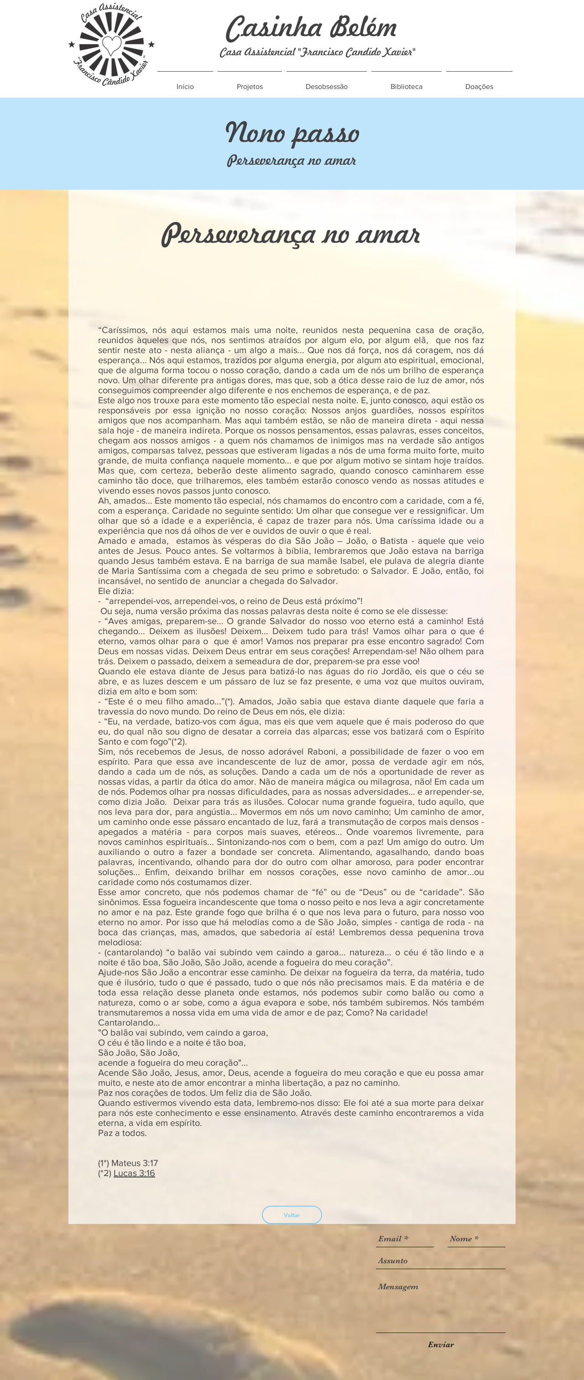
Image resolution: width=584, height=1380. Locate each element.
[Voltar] (292, 1215)
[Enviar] (441, 1344)
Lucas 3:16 (134, 1173)
